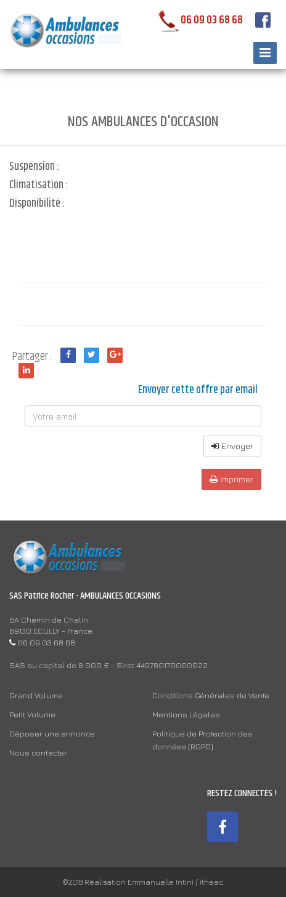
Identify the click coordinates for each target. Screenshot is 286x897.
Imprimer (231, 479)
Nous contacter (38, 752)
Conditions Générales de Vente (210, 695)
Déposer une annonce (52, 733)
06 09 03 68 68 (198, 20)
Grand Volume (36, 695)
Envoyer (232, 446)
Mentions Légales (186, 714)
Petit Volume (32, 714)
